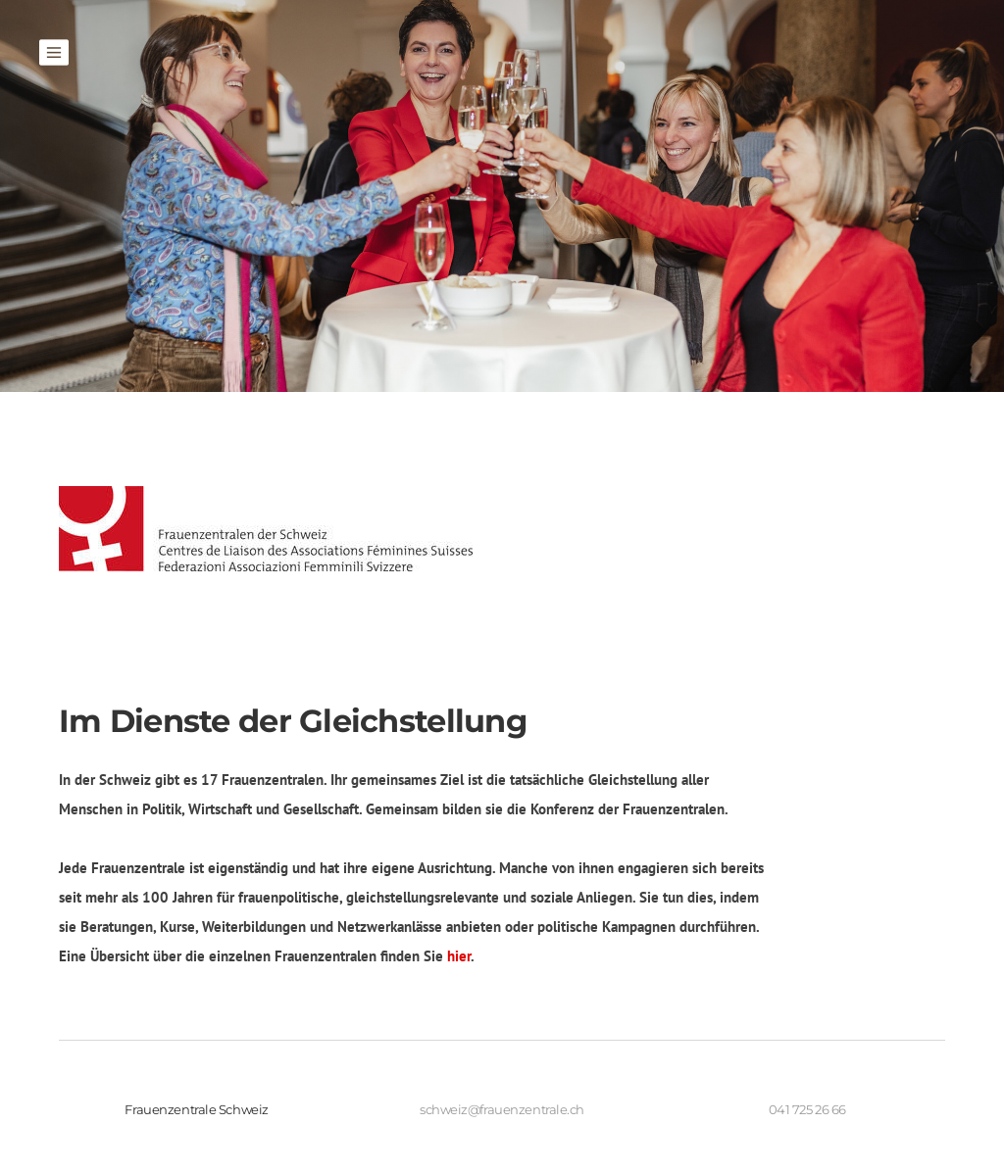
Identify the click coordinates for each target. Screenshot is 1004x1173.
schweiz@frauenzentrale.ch (502, 1109)
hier (459, 956)
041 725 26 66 (807, 1109)
